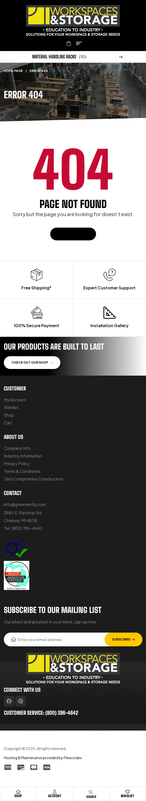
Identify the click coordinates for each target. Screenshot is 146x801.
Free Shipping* (36, 287)
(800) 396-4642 (27, 528)
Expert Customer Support (109, 287)
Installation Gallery (109, 325)
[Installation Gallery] (109, 312)
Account (55, 796)
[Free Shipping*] (36, 275)
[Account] (54, 792)
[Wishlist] (127, 792)
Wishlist (127, 796)
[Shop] (18, 792)
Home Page (13, 71)
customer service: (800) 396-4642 (41, 713)
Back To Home (73, 234)
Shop (18, 796)
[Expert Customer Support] (109, 275)
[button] (121, 57)
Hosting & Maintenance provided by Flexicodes (43, 757)
